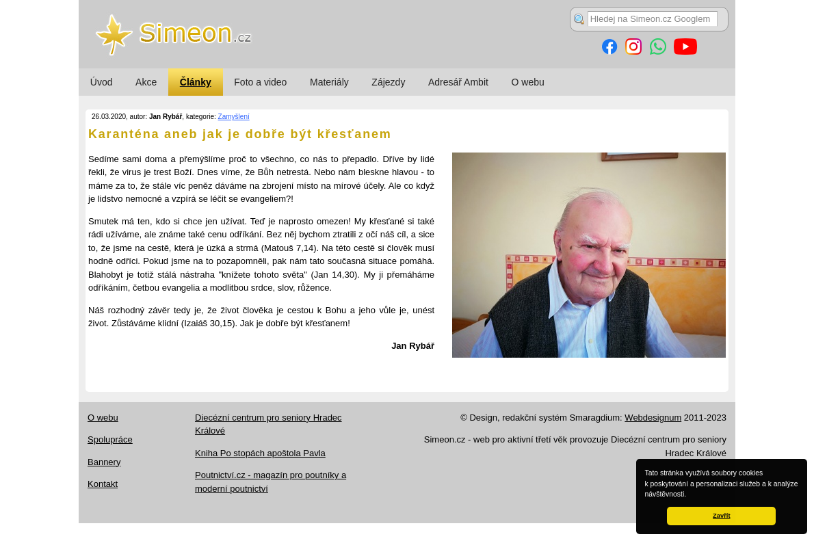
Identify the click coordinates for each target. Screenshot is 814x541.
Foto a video (260, 82)
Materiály (329, 82)
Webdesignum (653, 417)
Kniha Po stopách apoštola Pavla (260, 453)
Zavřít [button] (721, 515)
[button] (689, 495)
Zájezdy (388, 82)
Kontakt (103, 484)
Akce (146, 82)
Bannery (104, 462)
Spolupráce (110, 439)
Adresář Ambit (458, 82)
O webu (528, 82)
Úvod (101, 82)
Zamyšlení (234, 116)
